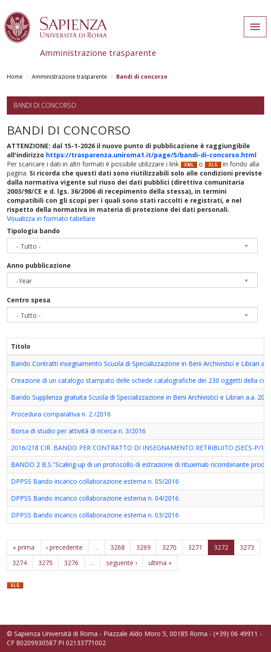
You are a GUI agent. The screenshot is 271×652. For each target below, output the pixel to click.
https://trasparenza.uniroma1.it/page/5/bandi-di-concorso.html (151, 154)
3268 (117, 547)
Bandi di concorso (45, 105)
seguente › (121, 562)
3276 (71, 562)
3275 (45, 562)
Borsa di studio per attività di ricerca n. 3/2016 (78, 430)
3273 (247, 547)
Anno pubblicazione (39, 265)
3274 (19, 562)
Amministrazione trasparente (69, 76)
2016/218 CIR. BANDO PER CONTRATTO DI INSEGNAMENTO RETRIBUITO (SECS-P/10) (140, 447)
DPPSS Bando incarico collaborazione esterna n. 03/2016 (95, 515)
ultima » (160, 562)
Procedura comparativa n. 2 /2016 (61, 414)
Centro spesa (28, 300)
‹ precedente (64, 547)
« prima (23, 547)
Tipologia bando (33, 230)
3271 (195, 547)
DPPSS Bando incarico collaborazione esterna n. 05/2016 (95, 481)
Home (15, 76)
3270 (169, 547)
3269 (143, 547)
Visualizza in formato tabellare (51, 218)
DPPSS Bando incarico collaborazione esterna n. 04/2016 (95, 498)
